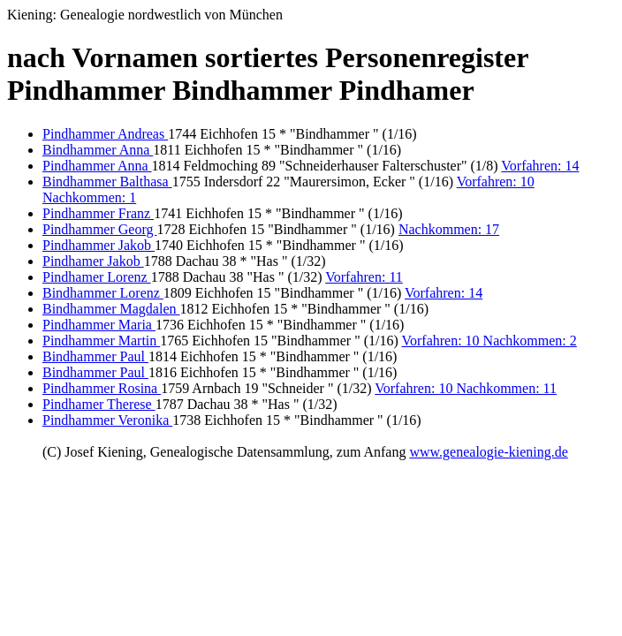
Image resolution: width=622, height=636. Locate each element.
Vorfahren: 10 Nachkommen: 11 (466, 388)
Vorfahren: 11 (364, 276)
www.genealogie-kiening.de (488, 451)
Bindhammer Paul (95, 356)
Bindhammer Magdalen (111, 308)
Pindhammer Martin (101, 340)
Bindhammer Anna (97, 149)
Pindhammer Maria (99, 324)
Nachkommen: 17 (448, 229)
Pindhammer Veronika (107, 420)
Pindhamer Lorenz (96, 276)
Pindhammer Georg (99, 229)
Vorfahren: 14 (540, 165)
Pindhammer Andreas (105, 133)
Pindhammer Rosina (101, 388)
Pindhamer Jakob (93, 261)
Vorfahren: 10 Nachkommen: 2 (488, 340)
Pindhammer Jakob (98, 245)
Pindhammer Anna (97, 165)
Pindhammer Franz (98, 213)
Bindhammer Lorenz (102, 292)
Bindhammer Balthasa (107, 181)
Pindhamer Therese (99, 404)
